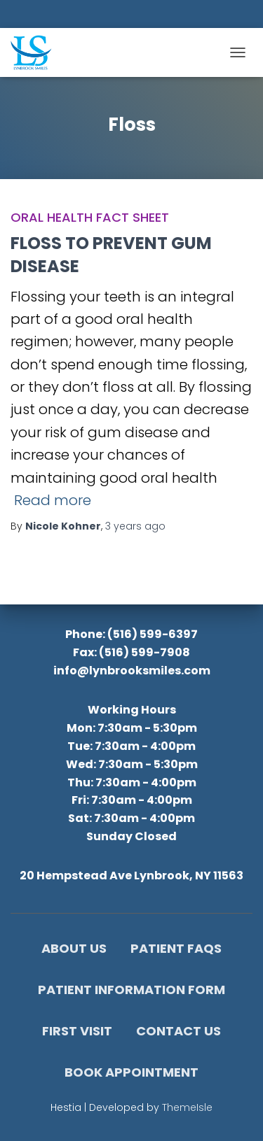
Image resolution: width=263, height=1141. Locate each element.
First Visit (77, 1031)
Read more (52, 500)
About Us (74, 948)
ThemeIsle (187, 1107)
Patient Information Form (131, 989)
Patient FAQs (176, 948)
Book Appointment (131, 1072)
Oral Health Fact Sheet (90, 217)
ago (135, 526)
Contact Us (178, 1031)
